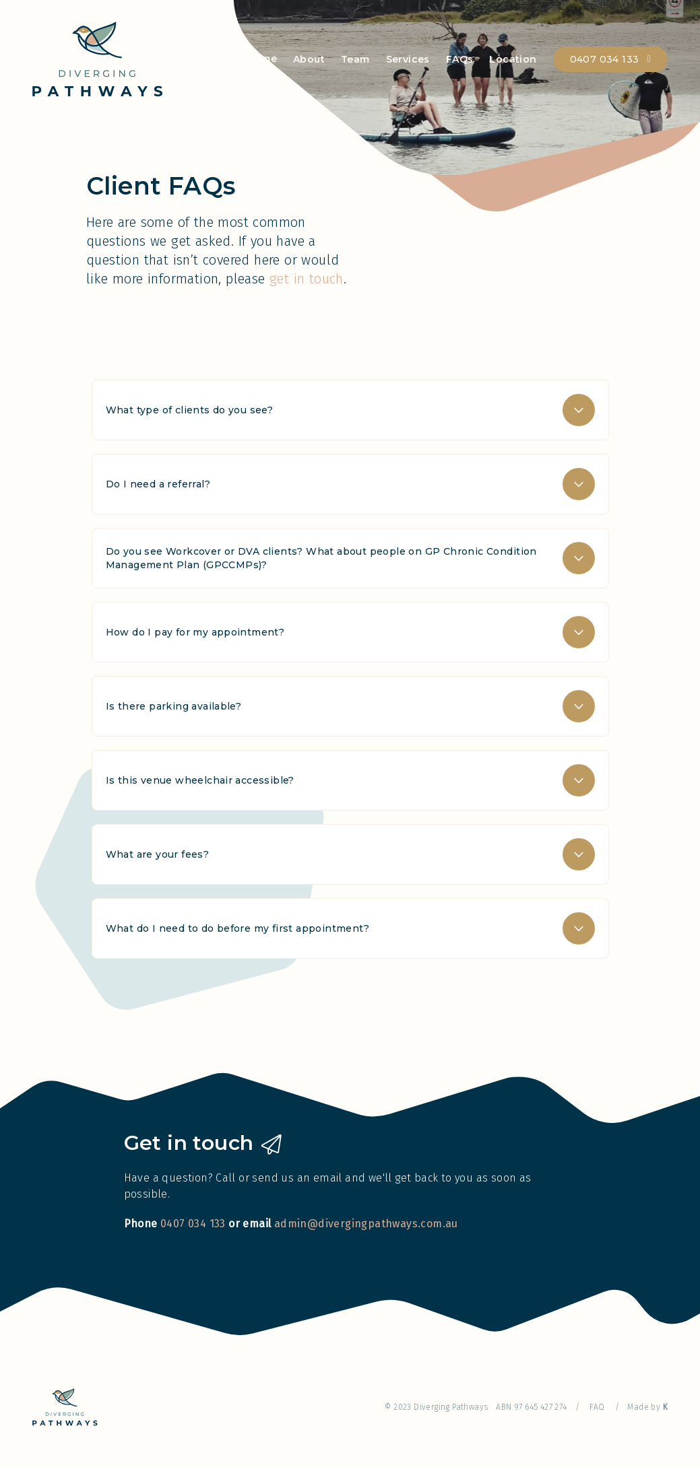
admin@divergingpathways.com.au (366, 1223)
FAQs (460, 59)
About (309, 59)
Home (261, 59)
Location (512, 59)
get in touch (306, 279)
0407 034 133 (604, 59)
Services (408, 59)
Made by (647, 1407)
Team (355, 59)
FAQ (597, 1407)
